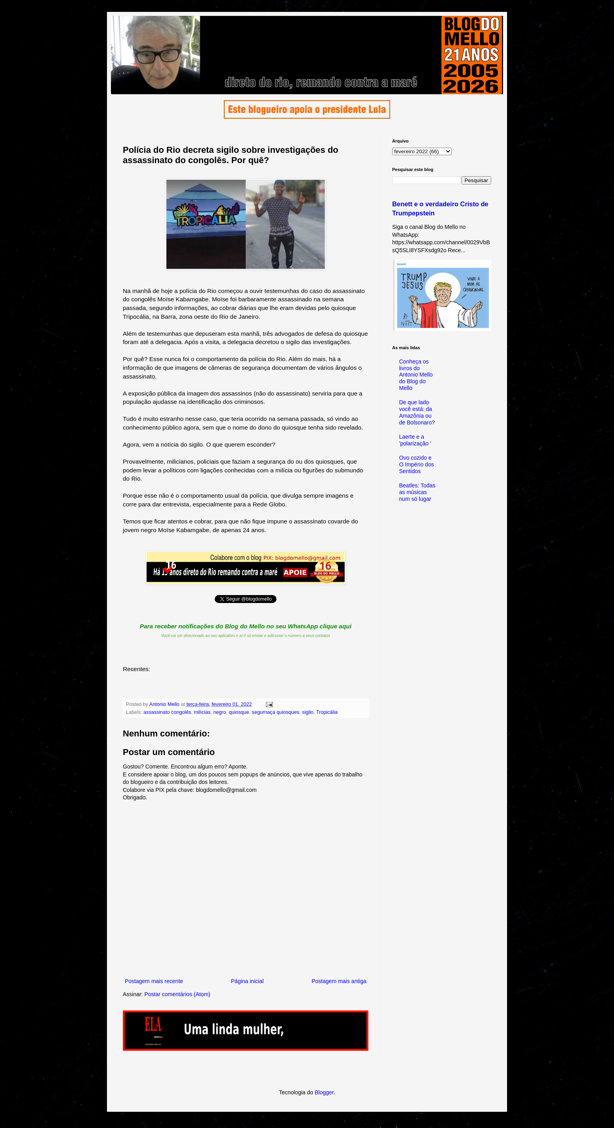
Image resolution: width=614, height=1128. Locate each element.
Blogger (324, 1092)
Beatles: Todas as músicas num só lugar (417, 492)
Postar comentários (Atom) (177, 994)
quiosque (239, 712)
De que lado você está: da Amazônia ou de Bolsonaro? (417, 412)
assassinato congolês (167, 712)
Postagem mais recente (154, 981)
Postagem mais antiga (338, 981)
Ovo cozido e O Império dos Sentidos (416, 464)
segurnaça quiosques (275, 712)
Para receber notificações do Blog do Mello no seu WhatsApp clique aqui (246, 626)
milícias (202, 712)
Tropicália (327, 712)
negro (220, 712)
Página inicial (247, 981)
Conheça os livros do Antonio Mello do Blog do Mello (416, 374)
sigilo (308, 712)
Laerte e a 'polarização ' (415, 440)
